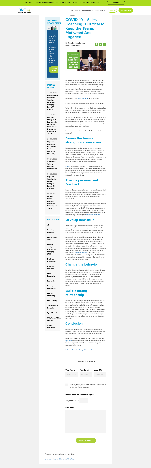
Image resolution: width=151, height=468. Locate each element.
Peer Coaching (52, 301)
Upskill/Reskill (52, 313)
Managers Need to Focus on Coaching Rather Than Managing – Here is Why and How (52, 103)
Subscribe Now (58, 70)
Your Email (84, 371)
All (48, 225)
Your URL (98, 371)
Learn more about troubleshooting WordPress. (60, 459)
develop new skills (82, 253)
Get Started (126, 10)
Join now (116, 3)
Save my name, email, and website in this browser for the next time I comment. (88, 386)
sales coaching (83, 99)
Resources (87, 10)
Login (112, 10)
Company (100, 10)
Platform (75, 10)
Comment (70, 408)
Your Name (70, 371)
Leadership (51, 282)
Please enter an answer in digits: (79, 395)
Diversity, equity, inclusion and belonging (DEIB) (51, 250)
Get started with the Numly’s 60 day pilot (78, 350)
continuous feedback (93, 215)
